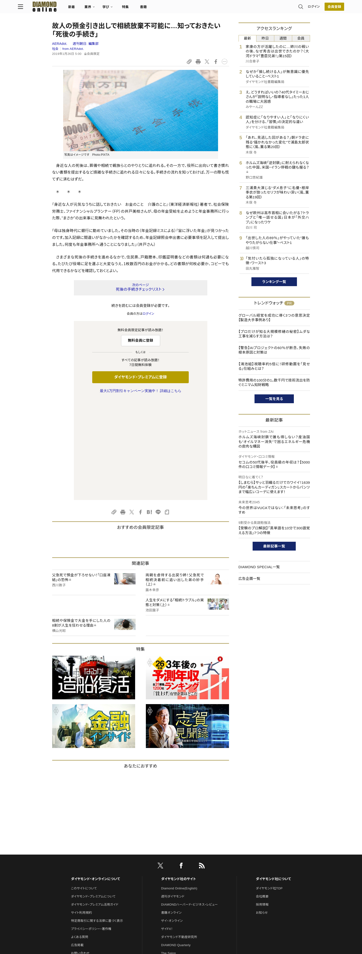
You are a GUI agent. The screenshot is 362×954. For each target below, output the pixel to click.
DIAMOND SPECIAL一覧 (259, 567)
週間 (283, 38)
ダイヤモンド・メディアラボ (179, 885)
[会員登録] (300, 8)
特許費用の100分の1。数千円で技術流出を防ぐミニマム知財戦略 (274, 382)
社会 (55, 49)
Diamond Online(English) (179, 788)
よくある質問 (79, 837)
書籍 (177, 8)
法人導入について (83, 861)
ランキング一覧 (274, 282)
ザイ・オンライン (172, 820)
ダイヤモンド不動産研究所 (179, 837)
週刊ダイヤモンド (172, 796)
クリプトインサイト (173, 869)
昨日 (265, 38)
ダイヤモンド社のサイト (178, 779)
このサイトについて (84, 788)
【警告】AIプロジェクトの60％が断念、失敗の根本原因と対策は (274, 350)
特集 (159, 8)
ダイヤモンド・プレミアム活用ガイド (94, 804)
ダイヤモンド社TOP (269, 788)
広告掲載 (77, 845)
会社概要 (262, 796)
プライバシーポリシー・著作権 (91, 828)
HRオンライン (170, 861)
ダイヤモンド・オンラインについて (95, 779)
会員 (301, 38)
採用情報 (262, 804)
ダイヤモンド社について (273, 779)
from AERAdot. (73, 49)
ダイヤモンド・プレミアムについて (93, 796)
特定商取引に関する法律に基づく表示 (97, 820)
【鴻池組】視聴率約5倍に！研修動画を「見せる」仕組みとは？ (274, 366)
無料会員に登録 (140, 340)
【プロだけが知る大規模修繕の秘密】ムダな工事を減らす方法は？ (274, 334)
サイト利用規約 (81, 812)
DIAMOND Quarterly (176, 845)
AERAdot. (60, 44)
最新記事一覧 (274, 546)
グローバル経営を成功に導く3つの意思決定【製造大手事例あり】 (274, 317)
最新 (247, 38)
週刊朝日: (86, 44)
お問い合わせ (80, 853)
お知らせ (262, 812)
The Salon (168, 853)
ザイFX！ (167, 828)
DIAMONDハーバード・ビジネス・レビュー (189, 804)
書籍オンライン (171, 812)
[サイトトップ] (74, 8)
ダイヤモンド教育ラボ (175, 877)
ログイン (280, 8)
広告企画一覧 (249, 579)
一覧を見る (274, 399)
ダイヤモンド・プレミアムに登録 (140, 377)
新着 (105, 8)
